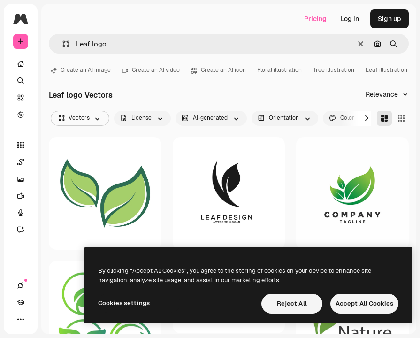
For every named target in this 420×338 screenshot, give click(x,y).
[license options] (142, 118)
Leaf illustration (386, 70)
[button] (62, 43)
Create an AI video (151, 70)
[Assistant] (25, 229)
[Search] (20, 80)
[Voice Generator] (25, 212)
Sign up (389, 19)
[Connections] (20, 285)
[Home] (20, 63)
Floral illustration (279, 70)
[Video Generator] (25, 195)
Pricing (315, 19)
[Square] (401, 118)
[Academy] (20, 302)
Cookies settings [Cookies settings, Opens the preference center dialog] (124, 303)
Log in (350, 19)
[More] (20, 319)
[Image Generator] (25, 178)
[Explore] (20, 114)
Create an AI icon (218, 70)
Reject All (292, 303)
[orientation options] (285, 118)
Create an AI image (81, 70)
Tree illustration (333, 70)
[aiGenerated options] (211, 118)
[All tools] (20, 145)
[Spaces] (25, 161)
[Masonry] (384, 118)
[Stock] (20, 97)
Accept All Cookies (364, 303)
